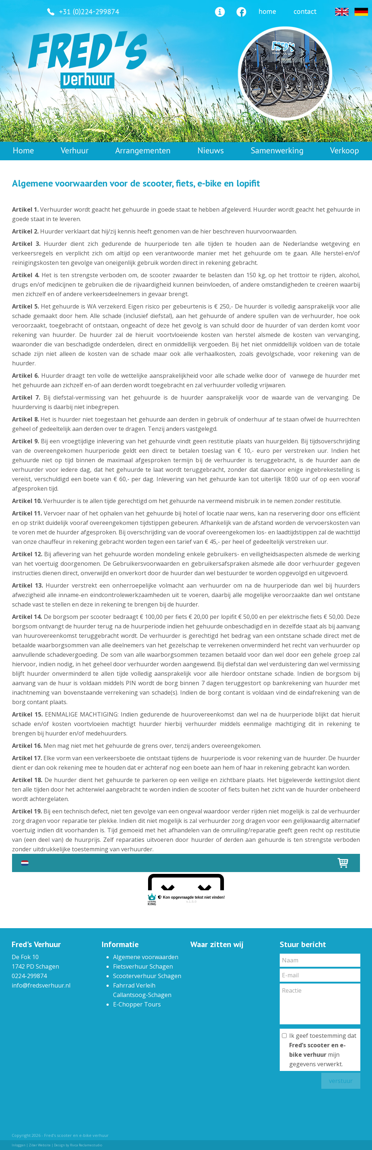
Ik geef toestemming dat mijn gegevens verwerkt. (322, 1050)
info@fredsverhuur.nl (41, 985)
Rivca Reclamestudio (86, 1145)
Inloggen (19, 1145)
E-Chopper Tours (137, 1004)
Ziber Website (40, 1145)
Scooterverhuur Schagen (147, 976)
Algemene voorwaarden (145, 957)
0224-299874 (29, 976)
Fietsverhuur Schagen (143, 966)
